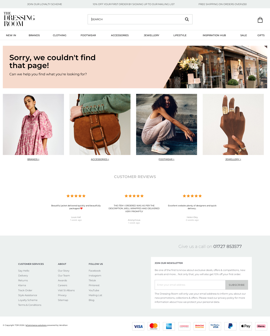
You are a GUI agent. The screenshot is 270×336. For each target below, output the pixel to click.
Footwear (88, 35)
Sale (243, 35)
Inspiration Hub (214, 35)
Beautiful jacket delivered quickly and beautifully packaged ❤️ (76, 207)
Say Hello (23, 270)
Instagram (95, 275)
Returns (23, 280)
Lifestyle (180, 35)
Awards (62, 280)
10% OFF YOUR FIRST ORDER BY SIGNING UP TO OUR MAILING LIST (134, 4)
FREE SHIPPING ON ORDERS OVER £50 (223, 4)
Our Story (63, 270)
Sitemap (63, 300)
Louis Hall (76, 217)
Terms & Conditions (29, 304)
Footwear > (166, 159)
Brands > (33, 159)
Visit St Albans (66, 290)
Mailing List (95, 295)
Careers (62, 285)
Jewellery (151, 35)
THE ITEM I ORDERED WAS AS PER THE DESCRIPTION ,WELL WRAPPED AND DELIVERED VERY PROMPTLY (134, 208)
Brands (34, 35)
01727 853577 (227, 246)
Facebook (95, 270)
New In (11, 35)
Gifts (261, 35)
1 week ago (76, 220)
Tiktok (92, 280)
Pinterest (94, 285)
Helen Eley (192, 217)
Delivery (23, 275)
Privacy (62, 295)
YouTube (94, 290)
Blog (91, 300)
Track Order (25, 290)
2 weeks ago (192, 220)
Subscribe (237, 284)
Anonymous (134, 220)
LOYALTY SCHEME (51, 4)
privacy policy (226, 297)
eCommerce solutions (36, 325)
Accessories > (100, 159)
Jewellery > (233, 159)
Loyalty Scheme (28, 300)
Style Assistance (27, 295)
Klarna (22, 285)
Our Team (64, 275)
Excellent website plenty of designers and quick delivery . (192, 207)
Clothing (59, 35)
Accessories (120, 35)
